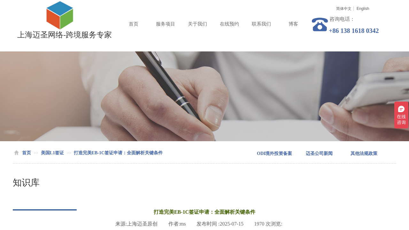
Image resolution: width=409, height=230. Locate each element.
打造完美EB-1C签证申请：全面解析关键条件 (118, 152)
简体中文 (343, 8)
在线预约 (229, 24)
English (363, 8)
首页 (133, 24)
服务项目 (165, 24)
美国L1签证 (52, 152)
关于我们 (197, 24)
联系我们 (261, 24)
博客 (293, 24)
